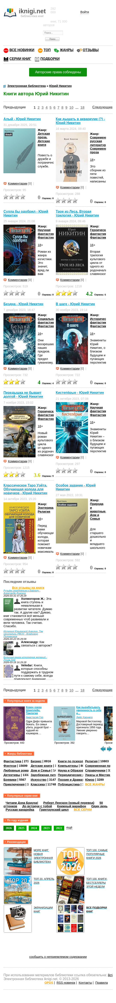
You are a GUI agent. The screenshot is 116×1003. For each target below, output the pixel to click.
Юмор (89, 779)
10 (71, 107)
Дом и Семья (95, 516)
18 (82, 107)
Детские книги (44, 142)
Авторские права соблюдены (58, 72)
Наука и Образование (74, 770)
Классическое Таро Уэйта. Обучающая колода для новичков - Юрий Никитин (25, 489)
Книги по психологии (74, 761)
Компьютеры (68, 765)
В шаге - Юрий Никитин (75, 304)
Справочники (95, 770)
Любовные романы (18, 770)
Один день (99, 806)
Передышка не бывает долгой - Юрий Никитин (23, 394)
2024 (34, 828)
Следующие (102, 107)
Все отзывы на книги (28, 587)
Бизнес (36, 761)
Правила (101, 982)
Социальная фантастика (47, 320)
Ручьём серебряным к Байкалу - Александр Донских (21, 591)
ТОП (47, 50)
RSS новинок (66, 982)
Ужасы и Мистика (98, 775)
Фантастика (46, 237)
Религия (44, 511)
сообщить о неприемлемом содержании (58, 956)
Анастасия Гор (34, 717)
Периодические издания (76, 775)
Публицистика (69, 784)
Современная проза (100, 765)
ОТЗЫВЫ (91, 50)
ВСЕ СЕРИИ (83, 809)
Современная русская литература (100, 141)
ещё (69, 827)
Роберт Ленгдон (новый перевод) (68, 802)
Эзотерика (45, 507)
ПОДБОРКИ (50, 59)
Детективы (11, 775)
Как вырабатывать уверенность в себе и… (88, 710)
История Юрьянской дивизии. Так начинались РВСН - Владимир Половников (23, 634)
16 (92, 245)
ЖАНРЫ (66, 50)
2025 (21, 828)
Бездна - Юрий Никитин (23, 304)
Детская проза (44, 135)
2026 (9, 828)
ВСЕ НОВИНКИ (21, 50)
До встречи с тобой (37, 806)
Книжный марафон (71, 806)
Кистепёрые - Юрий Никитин (80, 393)
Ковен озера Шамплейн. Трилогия (34, 710)
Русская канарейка (20, 809)
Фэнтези (9, 765)
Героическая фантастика (99, 231)
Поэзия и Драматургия (75, 779)
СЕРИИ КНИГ (20, 59)
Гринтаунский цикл (54, 809)
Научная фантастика (46, 231)
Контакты (85, 982)
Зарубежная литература (49, 775)
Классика (38, 784)
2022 (59, 828)
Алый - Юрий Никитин (22, 119)
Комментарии (17, 183)
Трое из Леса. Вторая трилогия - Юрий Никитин (77, 213)
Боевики (9, 779)
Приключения (14, 784)
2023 (46, 828)
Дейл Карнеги (84, 717)
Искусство (38, 779)
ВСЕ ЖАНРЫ (95, 784)
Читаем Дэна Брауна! (22, 802)
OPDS (49, 982)
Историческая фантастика (100, 320)
